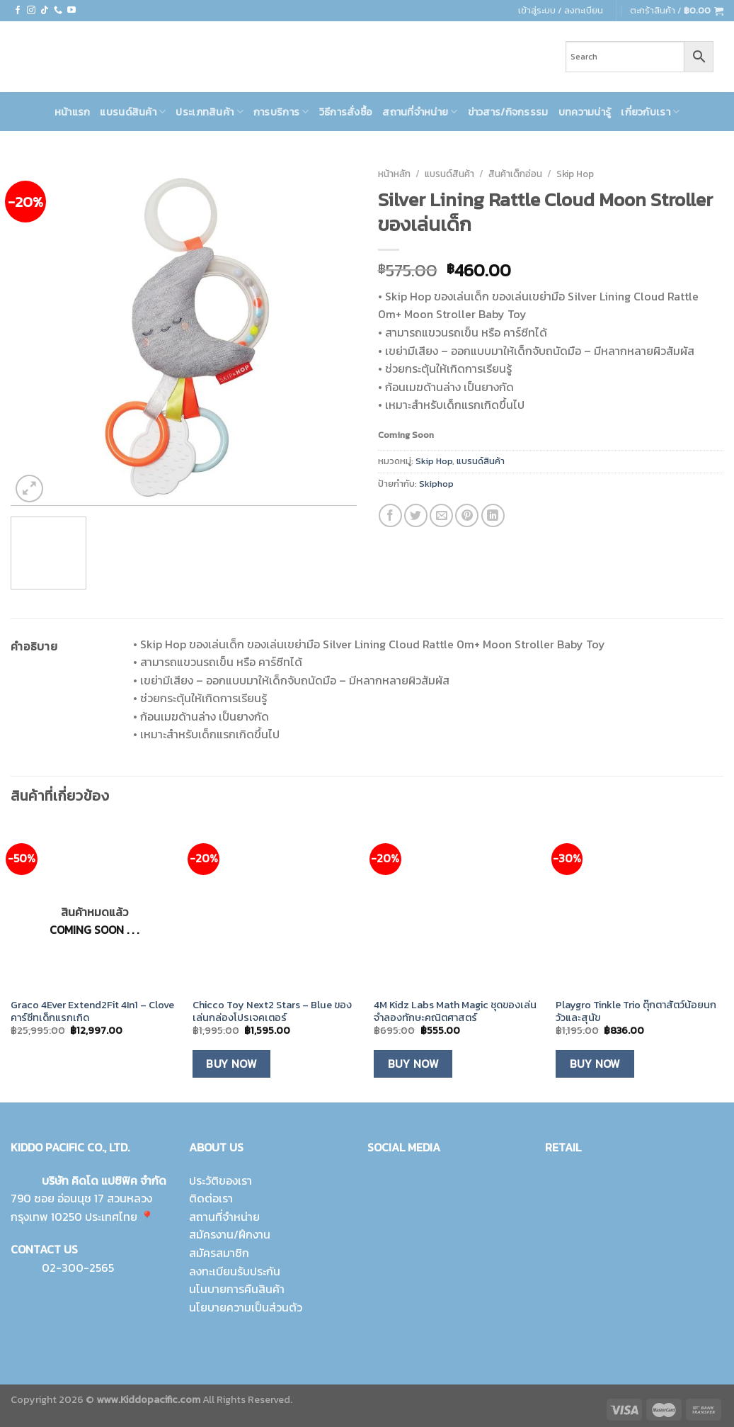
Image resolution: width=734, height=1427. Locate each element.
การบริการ (281, 112)
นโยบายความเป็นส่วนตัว (245, 1307)
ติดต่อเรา (211, 1198)
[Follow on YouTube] (71, 10)
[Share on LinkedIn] (493, 515)
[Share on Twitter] (416, 515)
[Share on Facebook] (390, 515)
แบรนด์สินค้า (133, 112)
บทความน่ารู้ (585, 112)
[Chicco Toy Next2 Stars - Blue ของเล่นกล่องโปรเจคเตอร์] (276, 906)
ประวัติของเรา (220, 1180)
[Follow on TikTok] (44, 10)
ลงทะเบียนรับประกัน (234, 1271)
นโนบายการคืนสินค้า (237, 1288)
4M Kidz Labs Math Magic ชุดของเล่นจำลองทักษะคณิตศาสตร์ (455, 1011)
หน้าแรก (73, 112)
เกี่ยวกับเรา (650, 112)
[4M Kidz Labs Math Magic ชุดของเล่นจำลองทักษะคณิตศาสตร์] (457, 906)
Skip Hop (575, 174)
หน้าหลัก (394, 174)
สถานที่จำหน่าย (419, 112)
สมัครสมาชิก (219, 1252)
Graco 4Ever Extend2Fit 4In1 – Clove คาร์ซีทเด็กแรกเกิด (92, 1011)
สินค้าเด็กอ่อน (515, 174)
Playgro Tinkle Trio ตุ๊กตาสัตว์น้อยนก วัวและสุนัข (636, 1011)
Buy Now (231, 1064)
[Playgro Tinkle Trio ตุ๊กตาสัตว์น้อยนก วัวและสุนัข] (639, 906)
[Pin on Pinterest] (466, 515)
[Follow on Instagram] (31, 10)
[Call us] (58, 10)
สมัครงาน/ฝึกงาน (229, 1234)
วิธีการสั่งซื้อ (346, 112)
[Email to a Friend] (441, 515)
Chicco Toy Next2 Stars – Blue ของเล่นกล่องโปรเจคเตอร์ (272, 1011)
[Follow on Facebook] (17, 10)
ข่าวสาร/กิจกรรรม (508, 112)
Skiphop (436, 483)
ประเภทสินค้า (209, 112)
